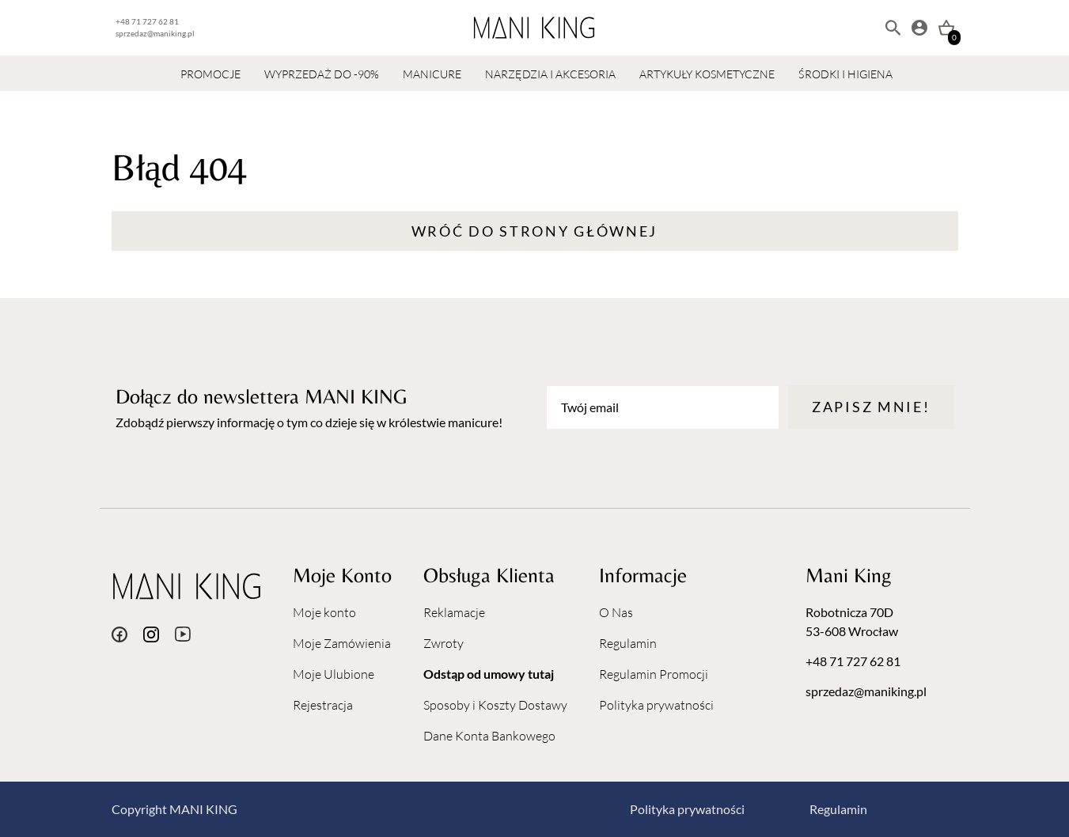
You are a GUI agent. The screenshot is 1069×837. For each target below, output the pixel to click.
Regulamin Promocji (653, 674)
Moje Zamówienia (342, 643)
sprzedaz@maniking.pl (155, 33)
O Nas (616, 612)
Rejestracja (323, 705)
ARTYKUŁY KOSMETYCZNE (707, 74)
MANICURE (432, 74)
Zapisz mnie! (871, 406)
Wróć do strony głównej (534, 231)
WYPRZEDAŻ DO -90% (321, 74)
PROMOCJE (210, 74)
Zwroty (443, 643)
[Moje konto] (919, 28)
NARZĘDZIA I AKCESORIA (550, 74)
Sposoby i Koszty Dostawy (495, 705)
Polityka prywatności (656, 705)
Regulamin (628, 643)
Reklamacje (454, 612)
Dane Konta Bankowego (489, 736)
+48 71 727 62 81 (147, 21)
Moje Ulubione (333, 674)
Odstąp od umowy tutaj (488, 673)
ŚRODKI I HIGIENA (845, 74)
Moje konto (324, 612)
